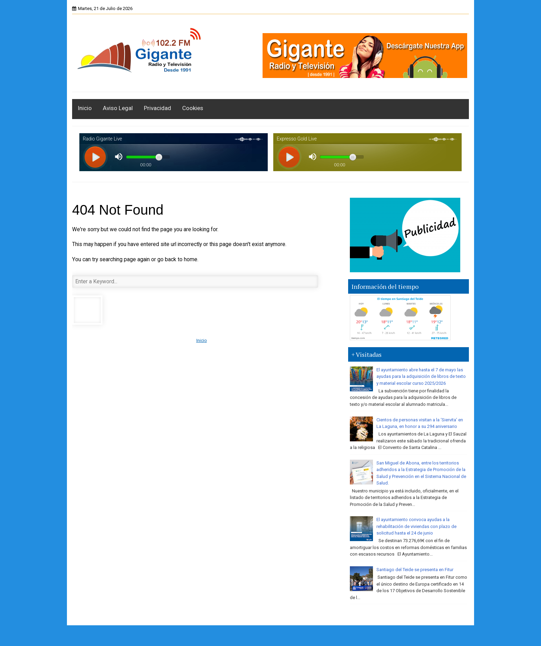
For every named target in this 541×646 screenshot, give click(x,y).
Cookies (192, 108)
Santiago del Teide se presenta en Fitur (414, 569)
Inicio (85, 108)
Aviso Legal (118, 108)
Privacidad (157, 108)
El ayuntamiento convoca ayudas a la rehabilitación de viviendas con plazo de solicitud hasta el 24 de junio (416, 526)
